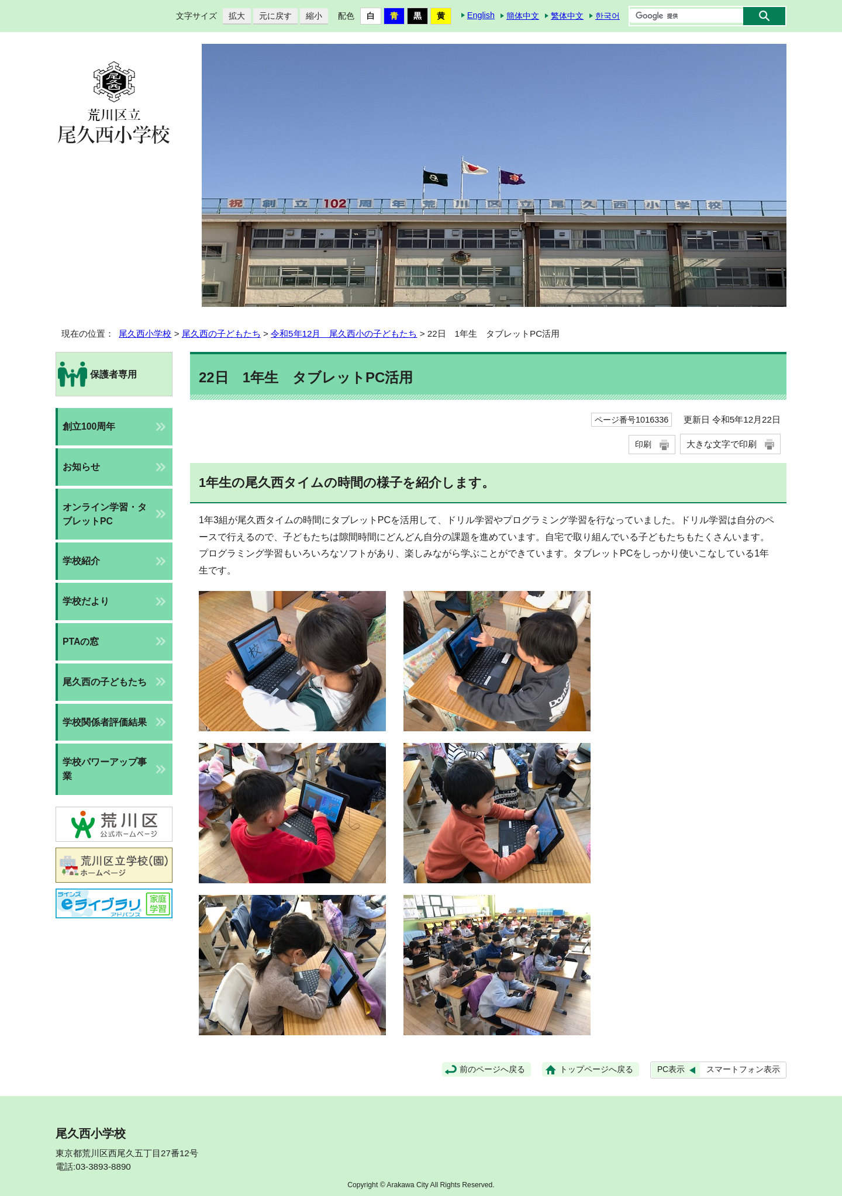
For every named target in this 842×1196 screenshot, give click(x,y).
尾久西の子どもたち (221, 333)
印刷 (643, 444)
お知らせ (81, 467)
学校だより (86, 601)
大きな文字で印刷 (721, 444)
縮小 (311, 16)
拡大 (234, 16)
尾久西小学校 (145, 333)
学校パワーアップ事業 (105, 769)
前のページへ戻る (492, 1069)
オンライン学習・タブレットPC (105, 514)
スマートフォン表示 (743, 1069)
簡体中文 (522, 15)
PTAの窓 (81, 642)
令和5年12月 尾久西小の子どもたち (344, 333)
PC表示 (671, 1069)
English (481, 15)
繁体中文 (567, 15)
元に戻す (272, 16)
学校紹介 (81, 561)
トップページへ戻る (596, 1069)
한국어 (607, 15)
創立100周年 (89, 426)
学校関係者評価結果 (105, 722)
